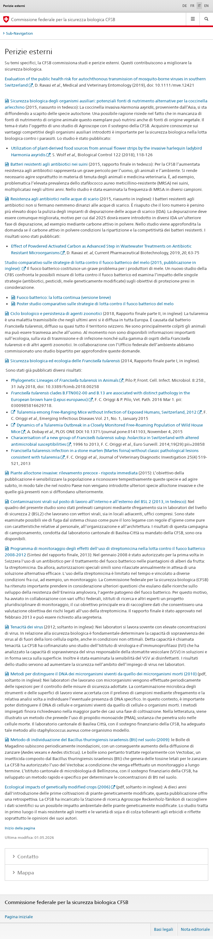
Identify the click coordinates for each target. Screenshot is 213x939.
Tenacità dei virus (26, 626)
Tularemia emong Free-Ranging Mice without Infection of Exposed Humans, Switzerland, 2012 (107, 412)
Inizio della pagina (20, 828)
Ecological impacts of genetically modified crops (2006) (57, 786)
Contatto (27, 857)
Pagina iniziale (19, 916)
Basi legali (163, 929)
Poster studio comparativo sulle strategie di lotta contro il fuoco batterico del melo (95, 303)
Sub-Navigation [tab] (19, 33)
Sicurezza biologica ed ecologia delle (65, 360)
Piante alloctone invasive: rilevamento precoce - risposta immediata (74, 472)
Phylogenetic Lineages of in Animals (64, 380)
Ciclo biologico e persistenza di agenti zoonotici (56, 313)
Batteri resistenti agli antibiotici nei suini (49, 164)
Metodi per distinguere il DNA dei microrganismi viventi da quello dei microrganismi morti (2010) (103, 673)
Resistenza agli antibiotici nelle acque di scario (54, 198)
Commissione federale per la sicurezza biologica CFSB (63, 19)
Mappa (25, 873)
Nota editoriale (195, 929)
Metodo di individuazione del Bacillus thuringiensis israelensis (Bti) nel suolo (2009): (90, 739)
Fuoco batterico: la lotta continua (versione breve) (64, 297)
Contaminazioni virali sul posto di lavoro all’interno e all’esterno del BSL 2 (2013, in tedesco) (98, 501)
